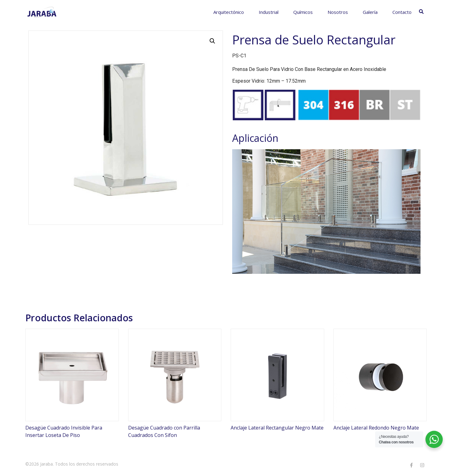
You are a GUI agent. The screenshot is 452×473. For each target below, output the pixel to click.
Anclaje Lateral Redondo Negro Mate (376, 427)
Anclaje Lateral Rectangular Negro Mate (277, 427)
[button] (212, 41)
